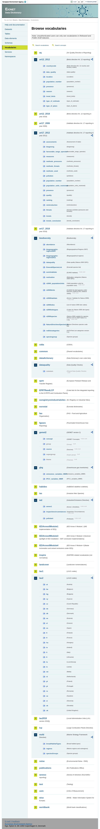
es (47, 628)
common (43, 351)
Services (8, 52)
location (49, 77)
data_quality (51, 72)
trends (48, 216)
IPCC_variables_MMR (54, 479)
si (47, 701)
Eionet (15, 20)
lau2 (41, 578)
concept (49, 439)
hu (47, 643)
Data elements (11, 38)
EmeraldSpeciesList (54, 267)
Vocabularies (10, 47)
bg (47, 594)
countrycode (51, 66)
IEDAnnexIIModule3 (48, 536)
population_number (53, 82)
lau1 (41, 571)
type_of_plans (51, 106)
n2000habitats (51, 298)
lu (47, 662)
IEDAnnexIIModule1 (48, 526)
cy (47, 599)
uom (41, 791)
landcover (44, 564)
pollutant (49, 518)
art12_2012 (44, 59)
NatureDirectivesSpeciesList (56, 324)
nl (47, 677)
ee (47, 618)
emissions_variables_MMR (56, 474)
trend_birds (50, 96)
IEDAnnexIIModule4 (48, 545)
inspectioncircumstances (56, 512)
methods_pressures (54, 161)
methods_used (52, 171)
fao (40, 413)
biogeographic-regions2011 (52, 256)
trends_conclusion (53, 221)
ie (47, 647)
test (41, 784)
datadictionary (46, 358)
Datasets (8, 29)
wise (41, 798)
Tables (7, 34)
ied (40, 500)
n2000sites (50, 305)
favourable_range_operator (56, 152)
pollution (49, 176)
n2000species (51, 316)
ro (47, 691)
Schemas (8, 43)
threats (49, 210)
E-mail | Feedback (12, 821)
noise (42, 761)
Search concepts (60, 45)
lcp (40, 728)
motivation (50, 277)
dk (47, 613)
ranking (49, 200)
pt (47, 686)
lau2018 (43, 718)
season (49, 91)
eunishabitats (51, 272)
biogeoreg (50, 147)
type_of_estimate (53, 101)
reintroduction (51, 205)
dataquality (50, 262)
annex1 (49, 506)
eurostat (43, 407)
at (47, 584)
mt (47, 672)
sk (47, 706)
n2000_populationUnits (55, 283)
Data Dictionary (24, 20)
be (47, 589)
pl (47, 681)
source (49, 449)
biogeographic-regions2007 (52, 250)
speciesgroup (51, 337)
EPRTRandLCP (46, 390)
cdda (41, 345)
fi (46, 633)
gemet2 (42, 432)
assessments (51, 142)
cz (47, 604)
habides (43, 487)
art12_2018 (44, 114)
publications (45, 768)
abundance (50, 244)
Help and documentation (15, 25)
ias (40, 493)
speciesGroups (52, 753)
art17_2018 (44, 229)
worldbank (44, 807)
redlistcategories (52, 331)
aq (40, 53)
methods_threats (52, 166)
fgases (42, 423)
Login (75, 1)
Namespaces (10, 56)
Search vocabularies (42, 45)
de (47, 609)
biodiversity (45, 238)
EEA (15, 2)
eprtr (41, 381)
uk (47, 710)
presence (49, 87)
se (47, 696)
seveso (42, 775)
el (47, 623)
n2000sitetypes (52, 310)
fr (46, 638)
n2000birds (50, 290)
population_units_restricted (56, 186)
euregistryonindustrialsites (52, 400)
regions (49, 749)
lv (47, 667)
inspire (42, 555)
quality (48, 195)
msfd (41, 735)
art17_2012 (44, 133)
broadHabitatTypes (53, 744)
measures (50, 156)
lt (46, 657)
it (46, 652)
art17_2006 (44, 123)
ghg (41, 467)
